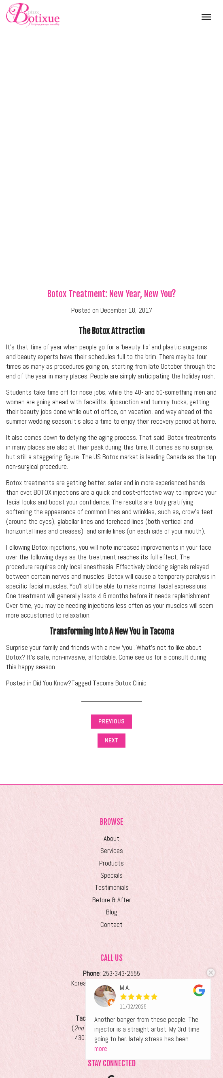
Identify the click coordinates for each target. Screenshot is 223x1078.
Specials (111, 875)
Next (111, 740)
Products (111, 863)
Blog (111, 912)
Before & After (111, 900)
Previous (111, 721)
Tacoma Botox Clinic (120, 683)
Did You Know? (52, 683)
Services (111, 851)
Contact (111, 924)
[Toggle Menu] (206, 16)
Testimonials (112, 887)
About (111, 838)
